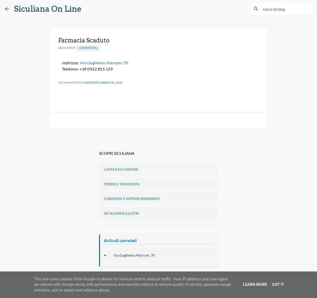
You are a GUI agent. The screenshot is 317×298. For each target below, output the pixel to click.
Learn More (255, 284)
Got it (278, 284)
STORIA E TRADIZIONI (121, 184)
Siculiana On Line (47, 9)
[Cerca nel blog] (287, 9)
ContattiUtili (88, 47)
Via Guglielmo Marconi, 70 (104, 62)
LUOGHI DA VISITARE (121, 169)
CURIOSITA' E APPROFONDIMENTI (132, 199)
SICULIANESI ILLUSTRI (121, 213)
